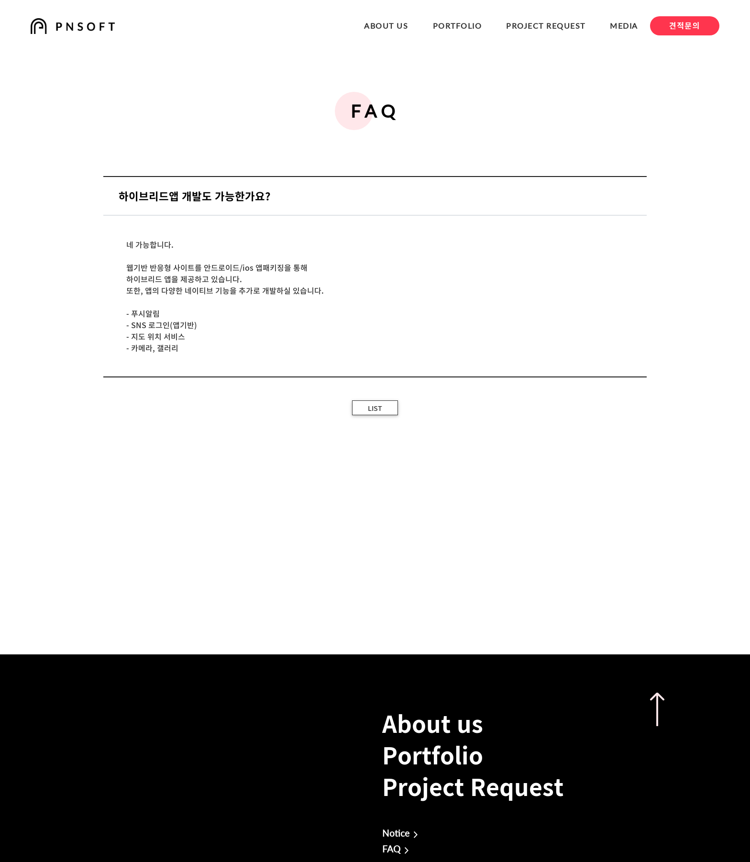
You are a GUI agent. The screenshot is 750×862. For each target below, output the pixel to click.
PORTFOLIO (457, 25)
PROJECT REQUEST (545, 25)
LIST (375, 408)
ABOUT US (386, 25)
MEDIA (624, 25)
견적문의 (684, 25)
